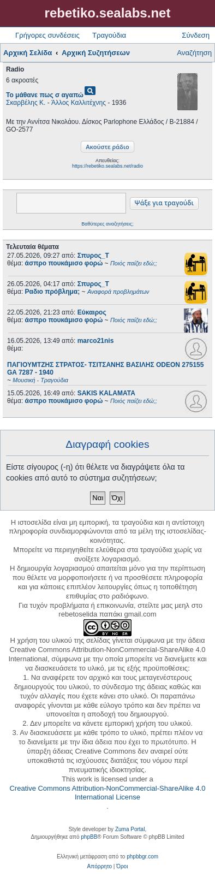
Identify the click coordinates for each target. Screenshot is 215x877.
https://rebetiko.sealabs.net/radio (107, 166)
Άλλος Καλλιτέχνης (78, 102)
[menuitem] (99, 867)
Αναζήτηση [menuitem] (194, 53)
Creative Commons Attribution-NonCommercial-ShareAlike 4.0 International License (107, 793)
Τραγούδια (109, 35)
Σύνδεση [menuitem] (196, 35)
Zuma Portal (130, 829)
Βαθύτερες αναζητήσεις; (107, 224)
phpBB (89, 837)
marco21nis (95, 341)
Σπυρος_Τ (93, 255)
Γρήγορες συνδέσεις (47, 35)
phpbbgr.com (142, 857)
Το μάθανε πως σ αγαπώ (44, 95)
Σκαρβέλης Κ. (25, 102)
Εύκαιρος (91, 312)
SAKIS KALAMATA (106, 393)
